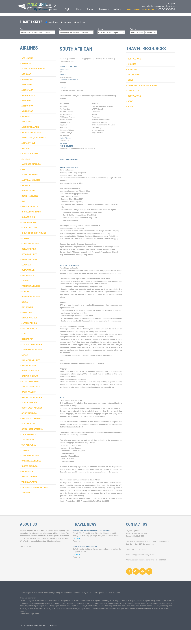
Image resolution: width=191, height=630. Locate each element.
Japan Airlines (29, 323)
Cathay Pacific (29, 222)
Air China (26, 100)
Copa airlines (28, 249)
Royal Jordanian (30, 381)
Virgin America (29, 477)
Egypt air (26, 265)
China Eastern (29, 228)
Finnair (25, 281)
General (63, 59)
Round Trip (52, 22)
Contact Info (73, 59)
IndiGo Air (26, 312)
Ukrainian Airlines (31, 461)
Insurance (104, 9)
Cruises (91, 9)
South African (29, 402)
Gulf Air (25, 291)
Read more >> (25, 546)
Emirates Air (28, 270)
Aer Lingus (27, 58)
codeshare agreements (91, 96)
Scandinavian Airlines (101, 120)
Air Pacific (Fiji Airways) (33, 138)
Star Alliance (64, 141)
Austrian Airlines (30, 180)
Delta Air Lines (29, 259)
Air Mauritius (65, 109)
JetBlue (95, 104)
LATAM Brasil (97, 109)
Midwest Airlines (30, 371)
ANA (23, 169)
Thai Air (25, 450)
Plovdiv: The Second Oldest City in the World (91, 530)
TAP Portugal (28, 445)
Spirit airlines (29, 413)
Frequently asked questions (163, 6)
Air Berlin (26, 85)
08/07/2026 (136, 32)
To (60, 29)
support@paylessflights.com (144, 555)
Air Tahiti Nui (28, 143)
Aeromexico (27, 79)
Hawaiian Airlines (30, 297)
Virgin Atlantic (29, 482)
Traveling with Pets (67, 61)
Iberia (24, 302)
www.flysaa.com (66, 77)
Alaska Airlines (29, 153)
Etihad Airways (66, 133)
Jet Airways (64, 135)
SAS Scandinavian (30, 387)
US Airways (27, 471)
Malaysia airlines (30, 360)
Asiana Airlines (29, 175)
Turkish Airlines (30, 455)
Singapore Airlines (99, 122)
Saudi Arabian (28, 392)
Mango (94, 114)
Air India (25, 116)
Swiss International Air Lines (103, 125)
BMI (23, 201)
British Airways (29, 206)
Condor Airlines (30, 244)
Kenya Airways (29, 328)
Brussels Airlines (31, 212)
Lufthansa (96, 112)
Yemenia (25, 493)
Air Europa (27, 106)
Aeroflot (26, 63)
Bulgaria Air (28, 217)
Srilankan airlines (31, 418)
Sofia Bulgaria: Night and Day (85, 546)
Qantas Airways (29, 376)
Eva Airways (27, 275)
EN (169, 3)
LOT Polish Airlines (31, 344)
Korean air (27, 339)
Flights (68, 9)
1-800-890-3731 (145, 541)
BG (173, 3)
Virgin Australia (98, 133)
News (130, 80)
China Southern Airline (33, 233)
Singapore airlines (31, 397)
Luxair (24, 355)
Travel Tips (134, 91)
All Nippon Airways (67, 117)
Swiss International (32, 429)
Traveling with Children (104, 59)
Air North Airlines (31, 132)
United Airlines (29, 466)
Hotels (79, 9)
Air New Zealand (30, 127)
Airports (132, 69)
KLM (23, 334)
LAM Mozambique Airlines (102, 106)
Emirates (63, 127)
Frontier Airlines (30, 286)
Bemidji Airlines (29, 196)
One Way (67, 22)
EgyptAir (63, 125)
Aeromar (26, 74)
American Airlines (31, 164)
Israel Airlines (29, 318)
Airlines (117, 9)
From (22, 29)
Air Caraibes (28, 95)
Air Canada (27, 90)
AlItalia (25, 159)
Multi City (81, 22)
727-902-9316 (160, 560)
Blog (130, 106)
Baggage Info (87, 59)
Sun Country (28, 424)
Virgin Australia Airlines (34, 487)
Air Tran (25, 148)
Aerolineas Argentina (33, 69)
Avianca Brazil (65, 122)
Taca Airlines (28, 434)
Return (133, 29)
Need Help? (146, 6)
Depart (100, 29)
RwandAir (96, 117)
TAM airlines (27, 440)
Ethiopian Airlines (67, 130)
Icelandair (27, 307)
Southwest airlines (31, 408)
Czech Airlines (29, 254)
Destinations (134, 59)
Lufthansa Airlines (31, 350)
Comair (25, 238)
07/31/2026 (103, 32)
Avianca (25, 185)
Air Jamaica (27, 122)
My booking (134, 75)
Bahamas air (28, 191)
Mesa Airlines (28, 365)
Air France (27, 111)
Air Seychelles (65, 114)
